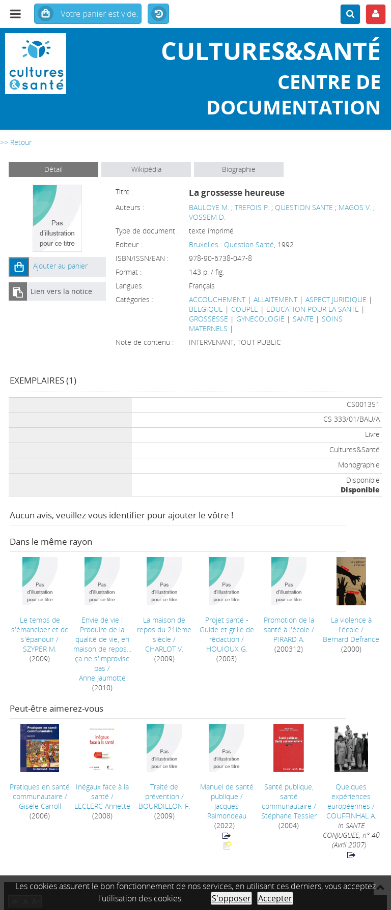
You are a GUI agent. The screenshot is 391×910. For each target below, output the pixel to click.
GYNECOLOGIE (260, 319)
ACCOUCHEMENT (217, 299)
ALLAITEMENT (275, 299)
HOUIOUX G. (226, 649)
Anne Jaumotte (102, 678)
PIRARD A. (288, 639)
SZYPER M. (40, 649)
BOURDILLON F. (164, 806)
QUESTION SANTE (304, 207)
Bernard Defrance (351, 639)
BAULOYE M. (209, 207)
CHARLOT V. (164, 649)
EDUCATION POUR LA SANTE (312, 309)
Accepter (275, 898)
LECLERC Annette (102, 806)
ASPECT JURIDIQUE (336, 299)
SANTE (303, 319)
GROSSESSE (208, 319)
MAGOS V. (355, 207)
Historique (158, 14)
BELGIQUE (206, 309)
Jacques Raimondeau (226, 810)
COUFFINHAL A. (351, 815)
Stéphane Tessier (289, 815)
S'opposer (231, 898)
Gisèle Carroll (40, 806)
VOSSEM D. (207, 217)
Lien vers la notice (61, 291)
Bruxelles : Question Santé (231, 244)
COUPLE (244, 309)
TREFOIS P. (252, 207)
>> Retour (16, 142)
